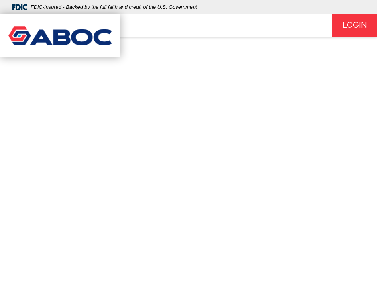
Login (354, 25)
